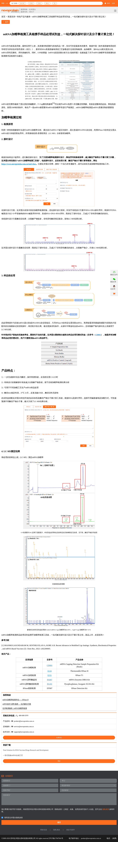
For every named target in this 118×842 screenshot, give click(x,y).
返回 (5, 22)
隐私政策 (106, 809)
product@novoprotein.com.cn (91, 838)
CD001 (49, 665)
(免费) (114, 838)
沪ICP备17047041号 (56, 838)
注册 (113, 3)
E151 (50, 675)
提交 (59, 822)
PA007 (49, 680)
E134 (50, 671)
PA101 (49, 684)
